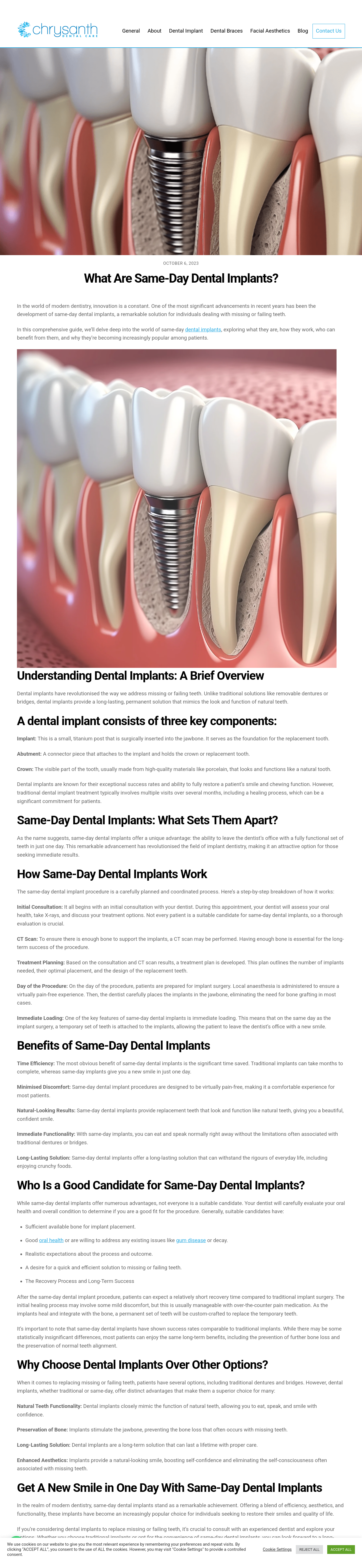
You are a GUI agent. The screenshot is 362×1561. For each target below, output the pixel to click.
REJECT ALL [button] (309, 1549)
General (131, 31)
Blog (303, 31)
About (154, 31)
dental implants (203, 330)
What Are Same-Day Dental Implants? (181, 278)
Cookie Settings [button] (277, 1549)
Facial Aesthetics (270, 31)
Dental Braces (226, 31)
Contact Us (329, 31)
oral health (51, 1240)
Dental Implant (186, 31)
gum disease (191, 1240)
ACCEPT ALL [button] (341, 1549)
